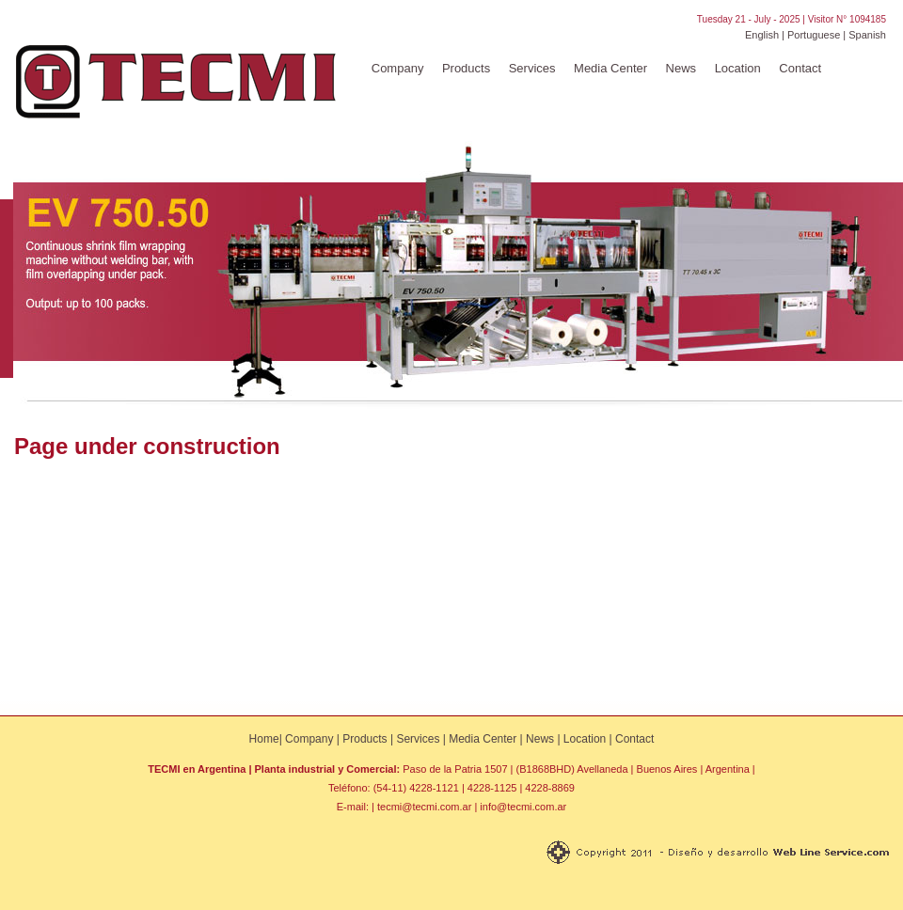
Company (398, 68)
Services (532, 68)
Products (466, 68)
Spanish (867, 34)
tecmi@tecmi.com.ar (424, 806)
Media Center (610, 68)
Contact (800, 68)
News (681, 68)
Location (738, 68)
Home (264, 738)
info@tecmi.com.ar (523, 806)
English (762, 34)
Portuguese (813, 34)
